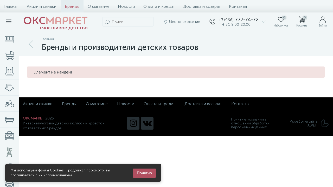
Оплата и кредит (159, 6)
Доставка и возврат (202, 6)
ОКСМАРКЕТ (33, 118)
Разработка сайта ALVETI (309, 123)
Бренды (72, 6)
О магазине (99, 6)
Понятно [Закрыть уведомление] (144, 173)
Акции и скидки (41, 6)
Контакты (238, 6)
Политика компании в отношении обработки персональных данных (250, 123)
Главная (11, 6)
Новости (126, 6)
